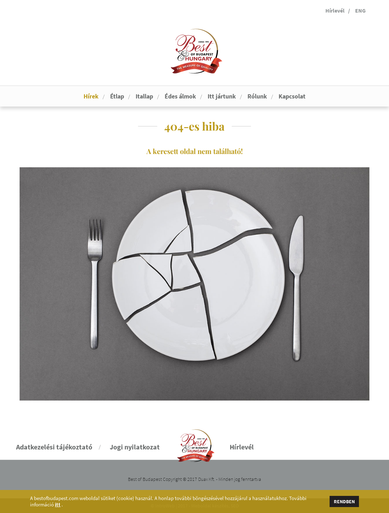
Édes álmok (180, 96)
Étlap (117, 96)
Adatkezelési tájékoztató (54, 446)
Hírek (91, 96)
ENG (360, 10)
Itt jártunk (222, 96)
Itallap (144, 96)
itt (57, 504)
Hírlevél (335, 10)
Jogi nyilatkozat (135, 446)
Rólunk (257, 96)
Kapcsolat (292, 96)
